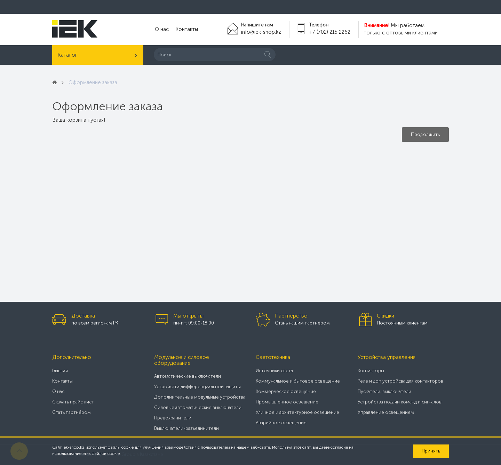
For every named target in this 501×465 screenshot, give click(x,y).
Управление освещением (386, 412)
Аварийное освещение (281, 422)
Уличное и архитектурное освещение (297, 412)
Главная (60, 370)
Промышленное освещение (287, 401)
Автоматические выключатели (187, 376)
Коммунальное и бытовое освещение (298, 381)
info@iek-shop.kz (260, 32)
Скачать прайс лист (73, 401)
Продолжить (425, 134)
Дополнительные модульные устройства (199, 397)
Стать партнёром (71, 412)
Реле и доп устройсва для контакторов (400, 381)
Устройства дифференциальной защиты (197, 386)
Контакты (185, 29)
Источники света (274, 370)
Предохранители (172, 417)
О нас (161, 29)
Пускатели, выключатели (384, 391)
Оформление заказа (94, 82)
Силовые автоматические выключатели (197, 407)
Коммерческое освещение (286, 391)
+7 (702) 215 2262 (329, 32)
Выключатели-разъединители (186, 428)
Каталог (67, 54)
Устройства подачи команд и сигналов (400, 401)
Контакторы (371, 370)
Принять (431, 451)
